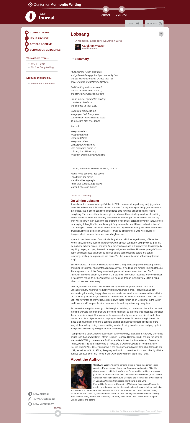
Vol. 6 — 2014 (38, 64)
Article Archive (41, 44)
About (105, 14)
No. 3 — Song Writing (42, 67)
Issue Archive (39, 38)
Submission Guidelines (45, 49)
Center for (57, 4)
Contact (121, 14)
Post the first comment (43, 83)
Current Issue (40, 32)
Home (58, 407)
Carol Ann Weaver (93, 45)
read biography (89, 48)
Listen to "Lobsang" (81, 195)
